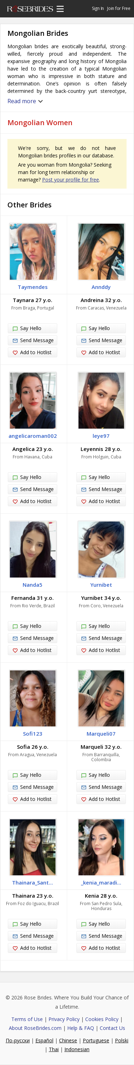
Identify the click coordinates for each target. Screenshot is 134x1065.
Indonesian (76, 1049)
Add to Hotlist (32, 352)
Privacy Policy (64, 1019)
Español (44, 1040)
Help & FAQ (80, 1028)
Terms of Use (27, 1019)
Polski (121, 1040)
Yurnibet (101, 584)
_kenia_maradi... (101, 882)
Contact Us (112, 1028)
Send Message (33, 340)
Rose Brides (30, 10)
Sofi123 (32, 733)
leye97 (101, 435)
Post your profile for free (70, 179)
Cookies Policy (101, 1019)
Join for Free (118, 8)
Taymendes (33, 286)
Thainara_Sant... (32, 882)
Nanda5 (32, 584)
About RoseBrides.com (35, 1028)
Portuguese (96, 1040)
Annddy (101, 286)
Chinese (68, 1040)
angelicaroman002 (32, 435)
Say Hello (26, 328)
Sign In (98, 8)
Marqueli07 (101, 733)
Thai (54, 1049)
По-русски (18, 1040)
